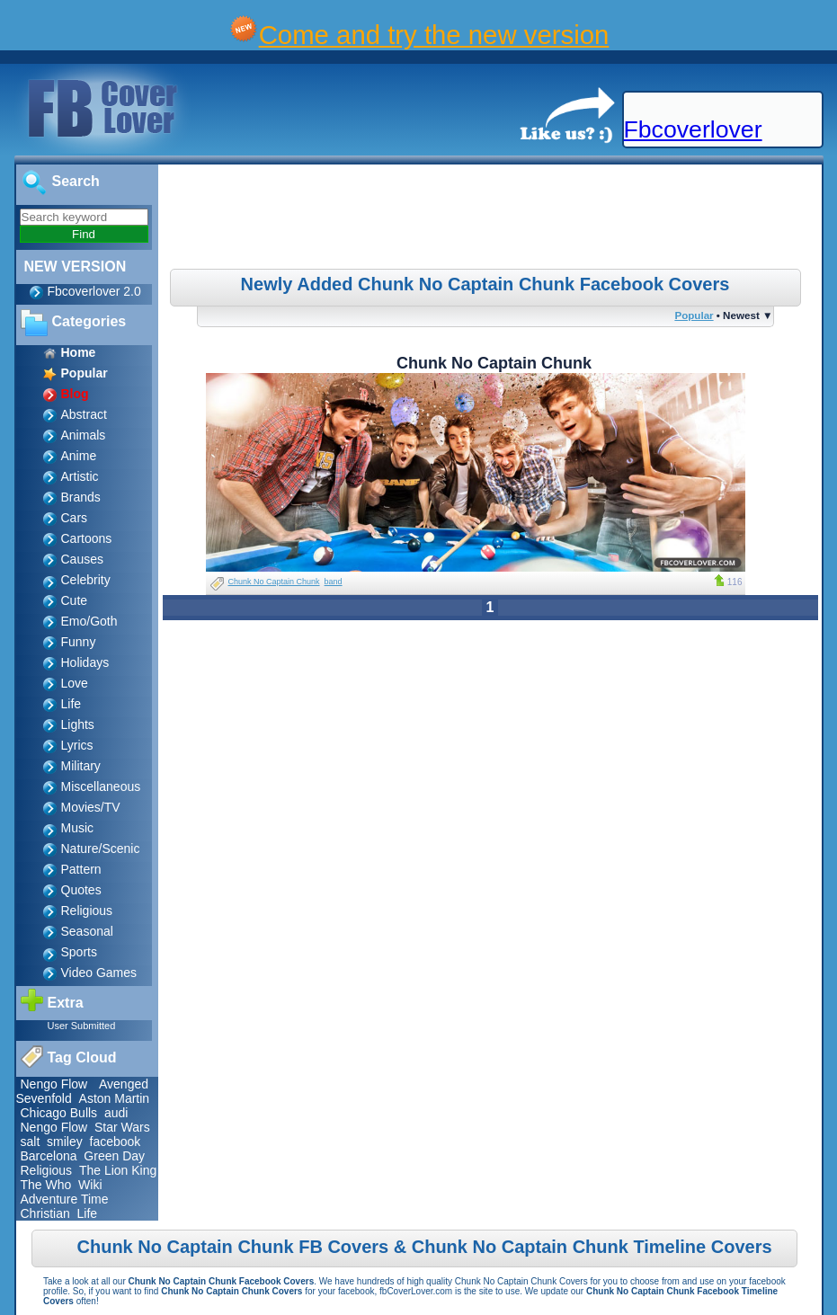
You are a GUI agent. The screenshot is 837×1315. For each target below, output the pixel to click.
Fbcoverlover (693, 129)
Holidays (85, 662)
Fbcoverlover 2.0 (94, 291)
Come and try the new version (434, 34)
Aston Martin (114, 1098)
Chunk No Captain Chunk (274, 581)
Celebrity (86, 580)
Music (77, 828)
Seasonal (87, 931)
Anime (79, 456)
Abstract (84, 414)
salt (30, 1141)
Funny (78, 642)
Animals (83, 435)
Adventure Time (65, 1199)
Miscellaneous (101, 786)
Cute (74, 600)
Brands (81, 497)
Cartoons (86, 538)
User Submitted (82, 1025)
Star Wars (122, 1127)
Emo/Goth (89, 621)
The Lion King (117, 1170)
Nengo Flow (54, 1084)
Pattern (81, 869)
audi (116, 1113)
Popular (693, 315)
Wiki (90, 1184)
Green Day (114, 1156)
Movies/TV (90, 807)
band (334, 581)
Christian (45, 1213)
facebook (115, 1141)
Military (81, 766)
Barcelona (49, 1156)
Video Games (99, 972)
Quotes (81, 890)
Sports (79, 952)
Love (74, 683)
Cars (74, 518)
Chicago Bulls (59, 1113)
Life (71, 704)
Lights (77, 724)
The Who (46, 1184)
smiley (65, 1141)
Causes (82, 559)
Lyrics (77, 745)
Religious (87, 910)
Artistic (80, 476)
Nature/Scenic (100, 848)
